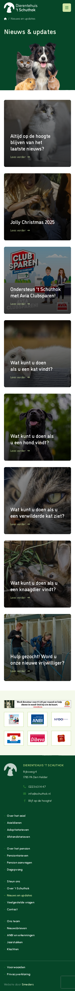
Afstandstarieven (18, 837)
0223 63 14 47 (34, 786)
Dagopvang (14, 869)
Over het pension (18, 848)
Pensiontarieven (17, 855)
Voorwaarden (16, 967)
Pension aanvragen (19, 862)
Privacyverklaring (18, 974)
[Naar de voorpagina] (20, 7)
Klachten (13, 949)
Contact (12, 909)
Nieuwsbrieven (17, 928)
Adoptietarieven (18, 830)
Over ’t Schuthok (18, 888)
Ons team (13, 921)
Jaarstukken (15, 942)
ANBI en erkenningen (21, 935)
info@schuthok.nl (37, 793)
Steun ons (13, 881)
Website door (19, 984)
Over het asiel (16, 815)
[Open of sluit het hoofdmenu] (67, 7)
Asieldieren (14, 822)
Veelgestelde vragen (20, 902)
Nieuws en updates (19, 895)
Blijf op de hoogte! (37, 800)
